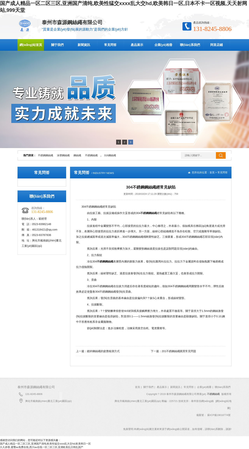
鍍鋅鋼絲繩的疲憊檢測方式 (103, 351)
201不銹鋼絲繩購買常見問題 (179, 351)
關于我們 (57, 44)
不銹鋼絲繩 (91, 155)
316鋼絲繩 (110, 155)
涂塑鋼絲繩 (63, 155)
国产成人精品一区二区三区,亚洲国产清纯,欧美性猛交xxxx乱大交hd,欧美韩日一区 (45, 443)
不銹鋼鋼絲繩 (45, 155)
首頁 (212, 172)
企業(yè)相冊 (163, 44)
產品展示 (137, 44)
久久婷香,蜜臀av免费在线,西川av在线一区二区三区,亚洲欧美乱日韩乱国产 (41, 447)
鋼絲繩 (77, 155)
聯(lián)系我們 (190, 44)
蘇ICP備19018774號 (219, 415)
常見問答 (110, 44)
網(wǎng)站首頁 (30, 44)
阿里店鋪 (216, 44)
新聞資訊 (84, 44)
